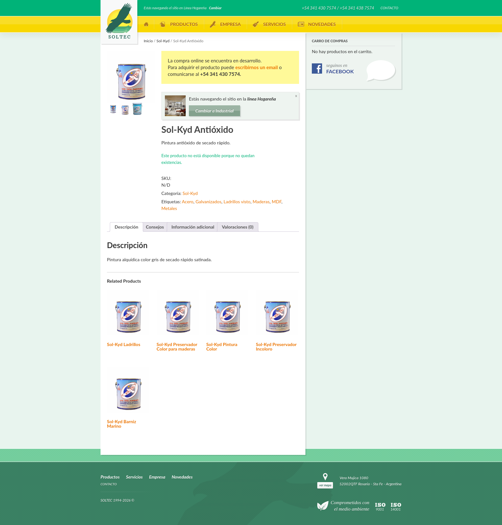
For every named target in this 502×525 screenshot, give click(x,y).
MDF (276, 201)
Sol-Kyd (163, 40)
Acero (187, 201)
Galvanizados (209, 201)
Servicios (274, 24)
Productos (184, 24)
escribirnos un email (256, 67)
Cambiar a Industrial (214, 110)
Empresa (230, 24)
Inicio (146, 24)
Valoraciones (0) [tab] (238, 227)
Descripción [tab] (126, 227)
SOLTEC (119, 21)
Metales (169, 208)
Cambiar (215, 8)
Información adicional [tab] (193, 227)
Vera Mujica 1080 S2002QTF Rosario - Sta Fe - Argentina (370, 480)
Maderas (261, 201)
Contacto (389, 8)
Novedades (322, 24)
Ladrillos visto (236, 201)
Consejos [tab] (155, 227)
